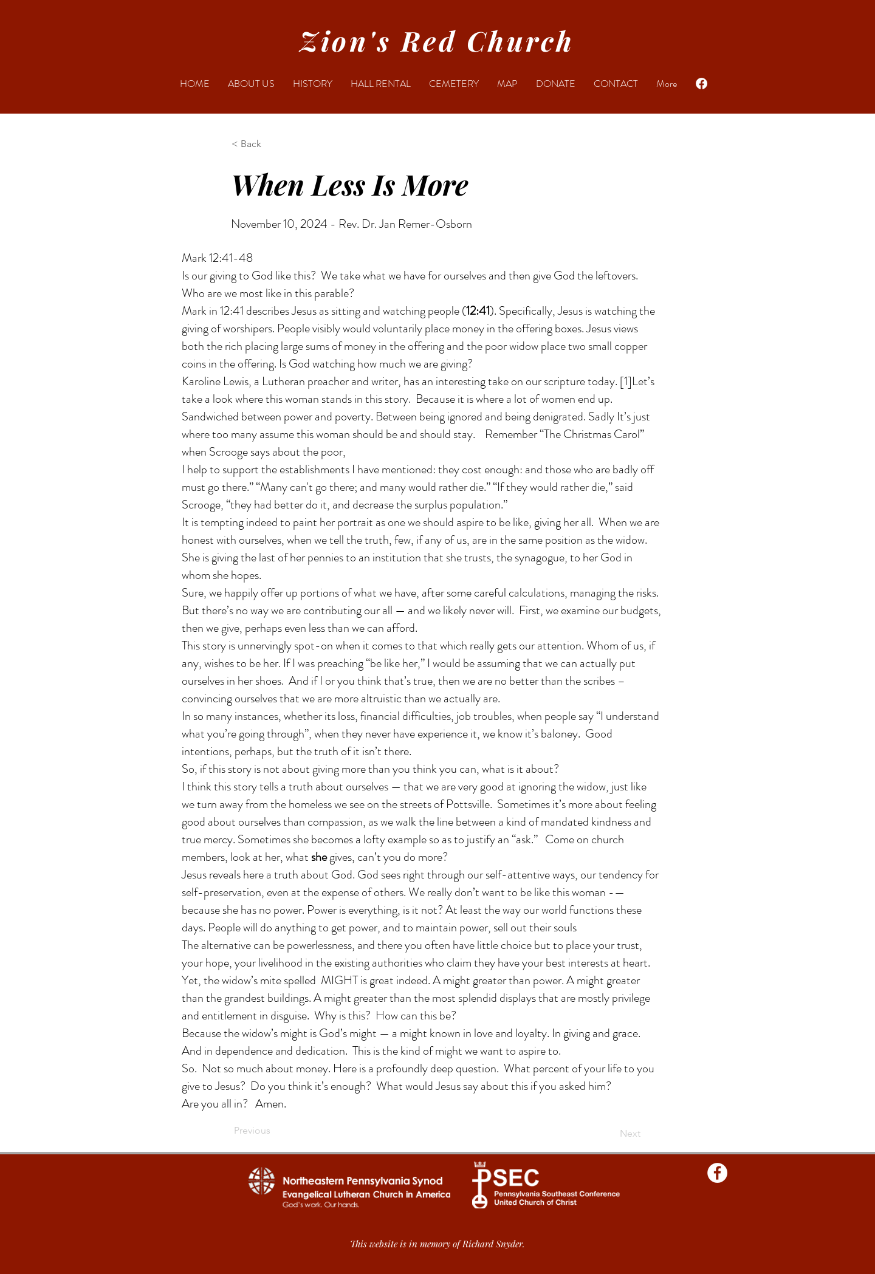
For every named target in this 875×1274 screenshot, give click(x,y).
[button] (272, 144)
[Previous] (274, 1130)
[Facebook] (701, 83)
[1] (626, 381)
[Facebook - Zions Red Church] (717, 1173)
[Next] (610, 1134)
